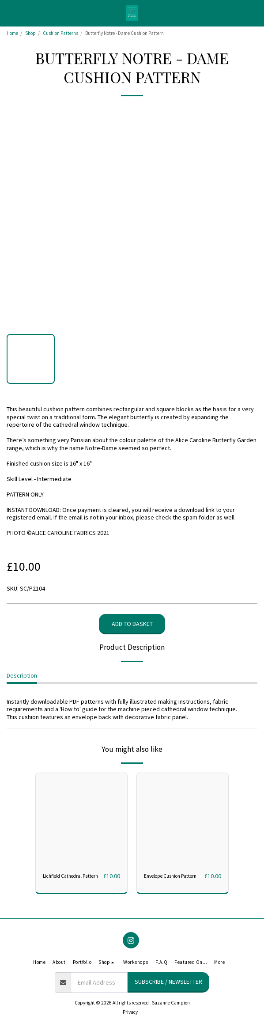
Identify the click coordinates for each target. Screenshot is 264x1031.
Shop (30, 33)
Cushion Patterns (60, 33)
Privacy (130, 1012)
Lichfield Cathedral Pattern (70, 876)
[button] (9, 12)
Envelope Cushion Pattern (170, 876)
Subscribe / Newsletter (168, 982)
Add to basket (132, 624)
